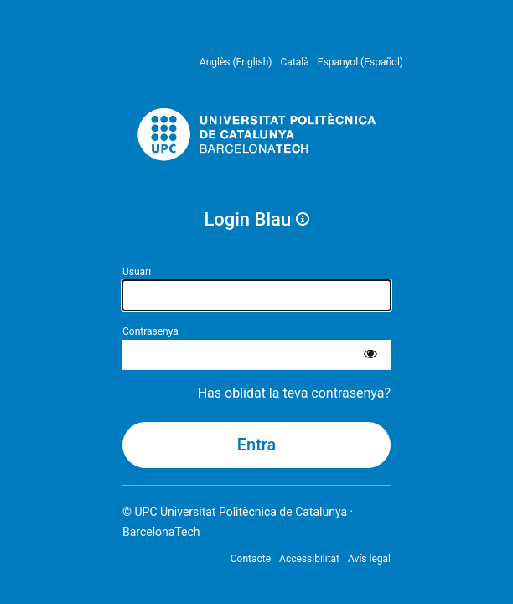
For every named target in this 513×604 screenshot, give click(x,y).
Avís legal (369, 559)
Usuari (136, 272)
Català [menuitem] (295, 62)
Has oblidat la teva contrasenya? (294, 393)
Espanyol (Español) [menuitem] (360, 62)
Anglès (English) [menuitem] (236, 62)
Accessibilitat (309, 559)
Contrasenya (150, 331)
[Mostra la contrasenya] (370, 355)
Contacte (251, 559)
